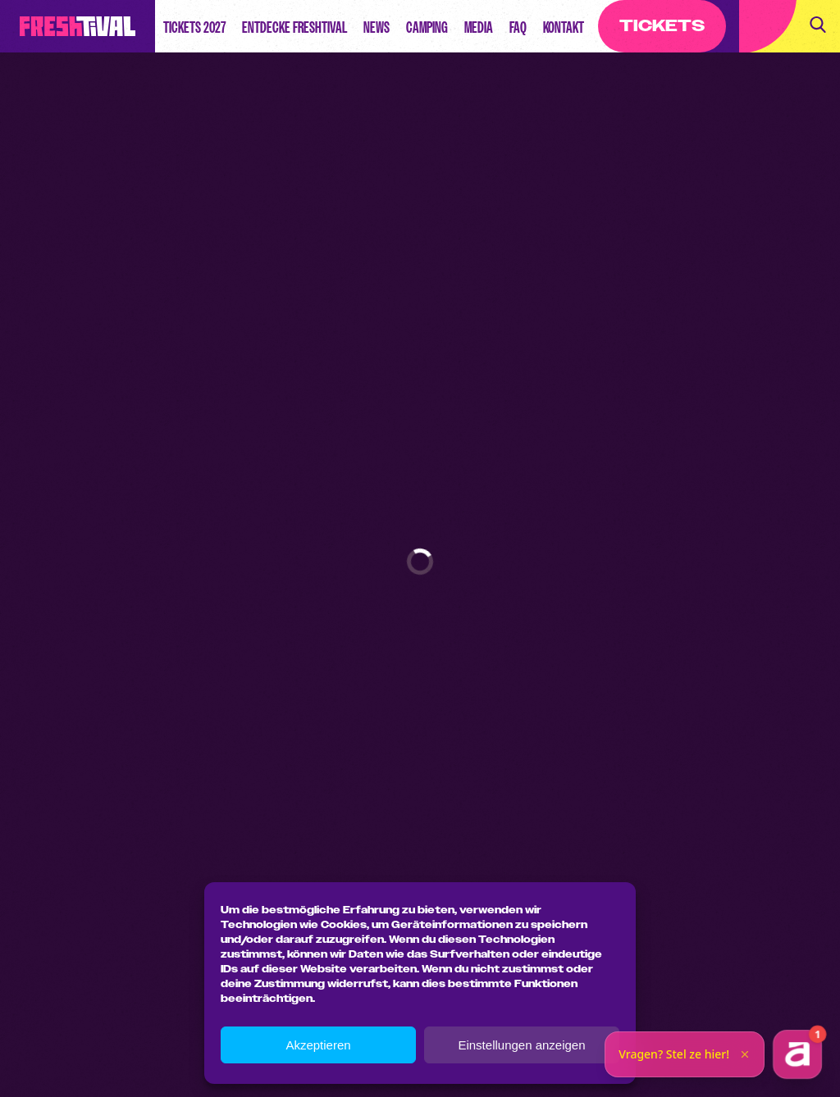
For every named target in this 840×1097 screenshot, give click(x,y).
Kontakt (563, 27)
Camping (427, 27)
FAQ (518, 27)
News (376, 27)
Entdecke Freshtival (294, 27)
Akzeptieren (317, 1045)
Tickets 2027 (194, 27)
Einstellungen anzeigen (521, 1045)
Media (478, 27)
